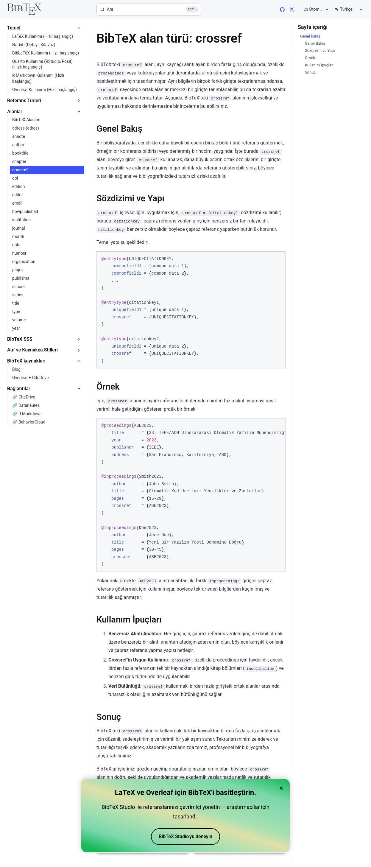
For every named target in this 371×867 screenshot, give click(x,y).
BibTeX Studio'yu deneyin (185, 836)
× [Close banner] (281, 788)
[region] (191, 495)
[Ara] (148, 9)
